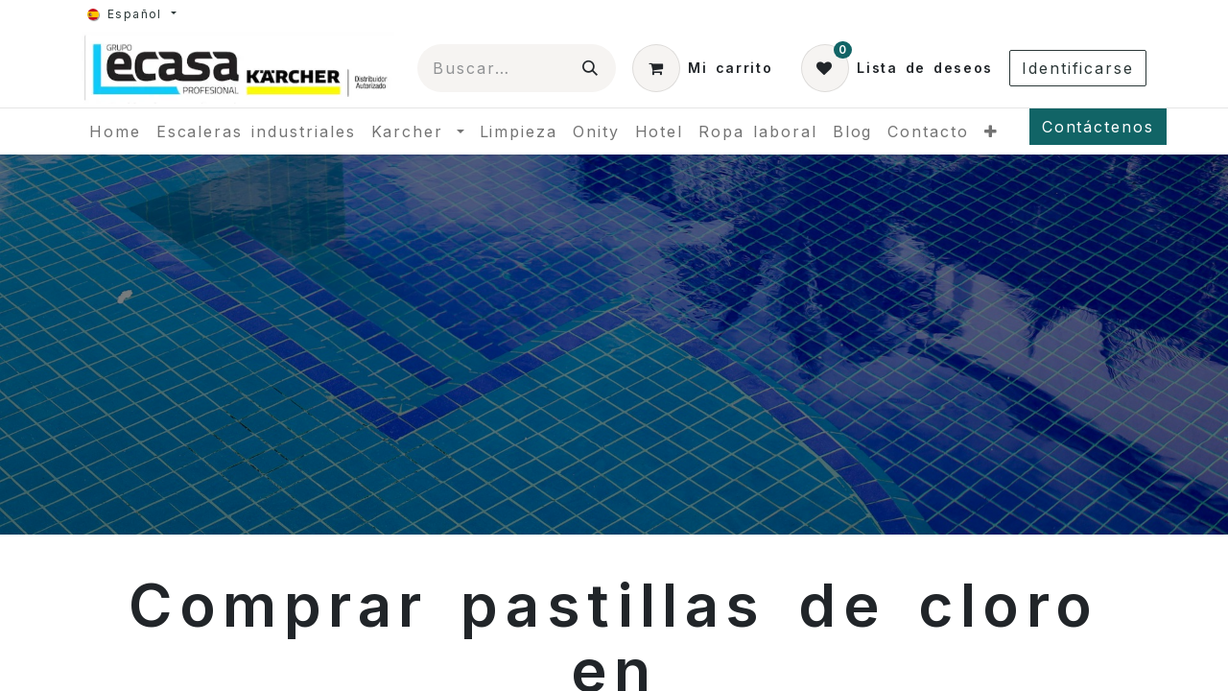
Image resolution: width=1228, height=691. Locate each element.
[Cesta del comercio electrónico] (702, 68)
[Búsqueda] (591, 68)
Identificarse (1078, 68)
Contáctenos (1098, 126)
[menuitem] (115, 131)
